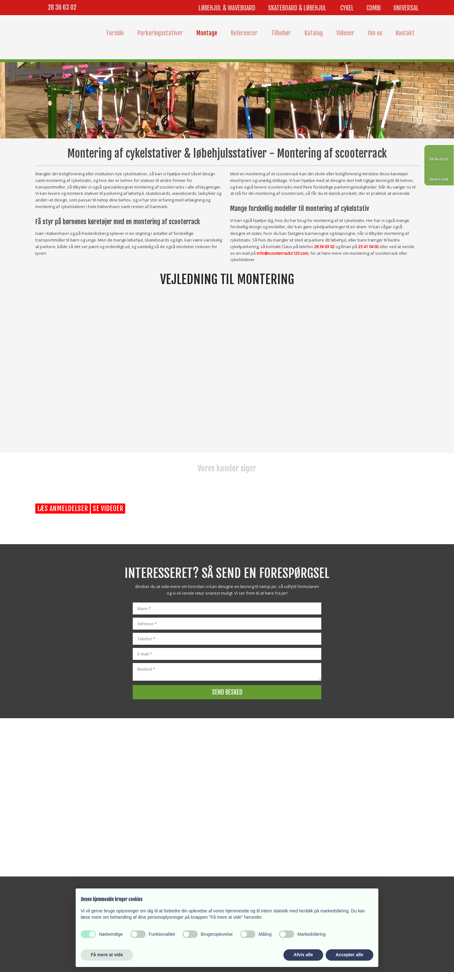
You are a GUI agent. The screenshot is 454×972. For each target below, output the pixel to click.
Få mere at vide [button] (107, 954)
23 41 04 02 (368, 246)
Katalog (314, 33)
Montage (206, 33)
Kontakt (405, 33)
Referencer (244, 33)
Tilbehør (281, 33)
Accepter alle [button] (349, 954)
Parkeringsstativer (160, 33)
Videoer (345, 33)
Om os (375, 33)
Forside (115, 33)
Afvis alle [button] (303, 954)
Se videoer (108, 508)
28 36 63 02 (62, 7)
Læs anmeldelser (62, 508)
